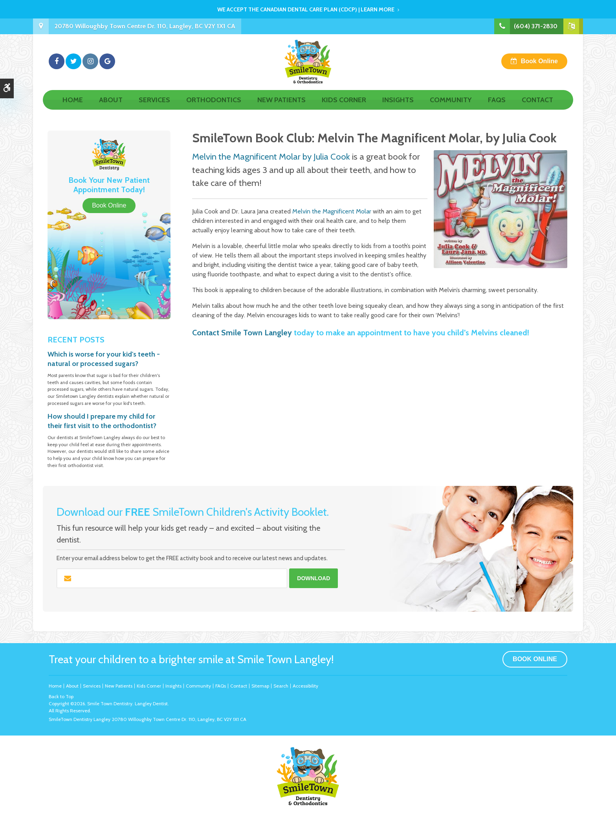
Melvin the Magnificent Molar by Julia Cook (271, 156)
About (111, 109)
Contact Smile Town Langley (242, 332)
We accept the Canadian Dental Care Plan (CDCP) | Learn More (305, 9)
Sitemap (260, 686)
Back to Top (61, 696)
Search (280, 686)
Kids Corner (344, 109)
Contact (537, 109)
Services (154, 109)
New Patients (281, 109)
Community (451, 109)
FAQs (497, 109)
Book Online (539, 65)
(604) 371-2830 (535, 26)
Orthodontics (213, 109)
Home (72, 109)
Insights (398, 109)
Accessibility (305, 686)
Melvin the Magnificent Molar (331, 211)
